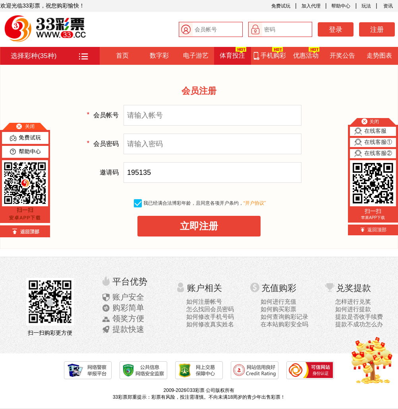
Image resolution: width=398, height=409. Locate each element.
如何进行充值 (278, 301)
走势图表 (379, 55)
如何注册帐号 (204, 301)
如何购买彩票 (278, 309)
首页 (122, 55)
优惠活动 (306, 53)
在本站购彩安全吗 (284, 324)
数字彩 (159, 55)
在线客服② (378, 153)
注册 (377, 29)
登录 (335, 29)
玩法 (366, 6)
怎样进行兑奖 (353, 301)
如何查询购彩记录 (284, 316)
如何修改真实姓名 (210, 324)
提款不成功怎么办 (359, 324)
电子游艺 (196, 55)
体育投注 (233, 53)
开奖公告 (342, 55)
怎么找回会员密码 (210, 309)
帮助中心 (340, 6)
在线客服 (375, 131)
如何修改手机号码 (210, 316)
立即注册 (199, 226)
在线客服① (378, 142)
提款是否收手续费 (359, 316)
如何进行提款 (353, 309)
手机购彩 (269, 53)
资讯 (387, 6)
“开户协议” (254, 203)
